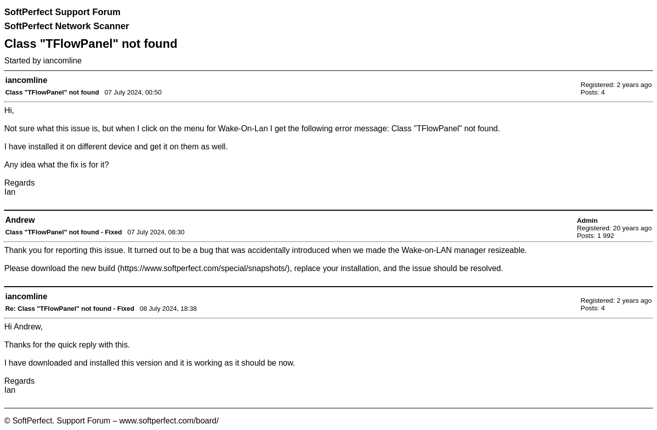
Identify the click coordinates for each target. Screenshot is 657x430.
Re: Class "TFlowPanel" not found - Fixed (69, 308)
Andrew (20, 220)
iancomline (62, 60)
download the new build (73, 268)
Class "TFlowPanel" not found (52, 92)
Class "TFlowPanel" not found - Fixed (63, 232)
